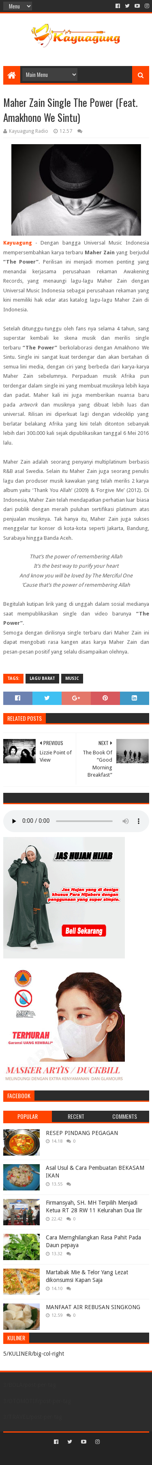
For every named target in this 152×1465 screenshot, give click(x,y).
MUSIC (72, 678)
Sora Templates (64, 1455)
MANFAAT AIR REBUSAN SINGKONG (93, 1307)
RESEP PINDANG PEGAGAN (82, 1133)
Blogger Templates (110, 1455)
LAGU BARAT (42, 678)
